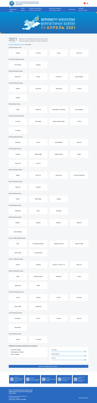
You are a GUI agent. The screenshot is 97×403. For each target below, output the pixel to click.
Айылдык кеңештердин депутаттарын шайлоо (55, 9)
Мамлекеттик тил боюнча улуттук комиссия (66, 379)
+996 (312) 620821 (21, 399)
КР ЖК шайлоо (23, 9)
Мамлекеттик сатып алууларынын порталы (81, 379)
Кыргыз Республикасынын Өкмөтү (50, 379)
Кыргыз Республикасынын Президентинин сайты (19, 379)
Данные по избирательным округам (63, 366)
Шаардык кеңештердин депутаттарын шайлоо (35, 9)
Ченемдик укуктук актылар (83, 9)
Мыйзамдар (72, 9)
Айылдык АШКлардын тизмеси (16, 44)
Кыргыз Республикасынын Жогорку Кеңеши (34, 379)
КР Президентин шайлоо (12, 9)
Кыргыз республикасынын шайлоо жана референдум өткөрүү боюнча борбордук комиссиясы (27, 3)
